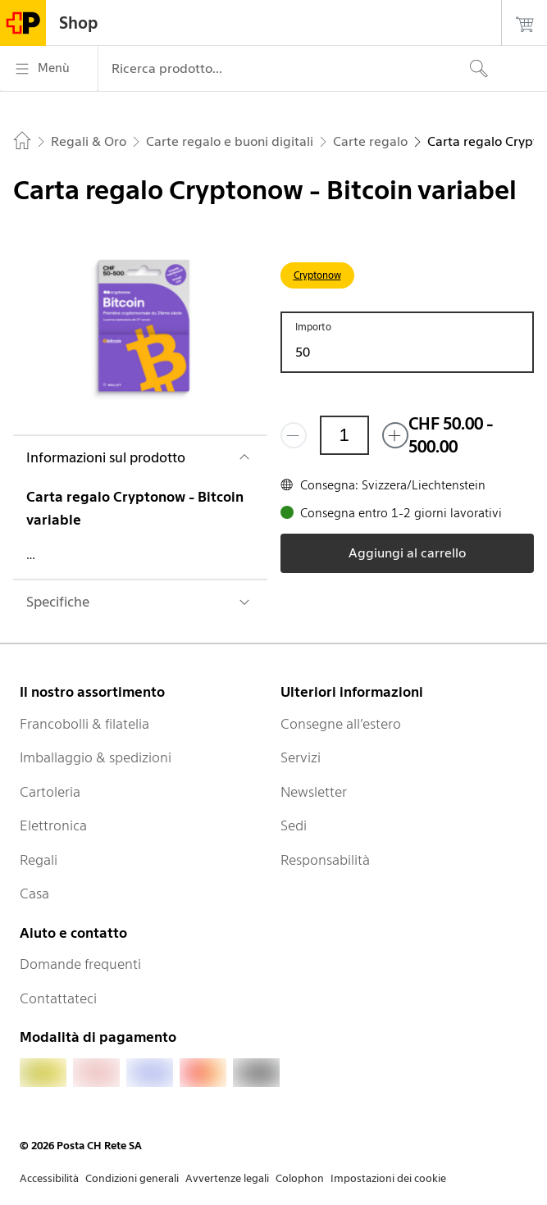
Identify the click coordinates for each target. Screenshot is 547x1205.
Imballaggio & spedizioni (95, 757)
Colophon (300, 1178)
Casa (34, 893)
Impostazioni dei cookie (388, 1178)
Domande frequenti (80, 964)
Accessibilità (49, 1178)
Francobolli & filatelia (84, 724)
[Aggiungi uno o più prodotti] (395, 435)
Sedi (293, 825)
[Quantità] (344, 435)
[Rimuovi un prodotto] (293, 435)
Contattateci (58, 998)
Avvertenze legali (227, 1178)
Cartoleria (50, 792)
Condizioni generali (132, 1178)
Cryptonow (317, 275)
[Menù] (49, 69)
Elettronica (53, 825)
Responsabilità (325, 860)
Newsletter (313, 792)
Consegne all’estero (340, 724)
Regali (38, 860)
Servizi (300, 757)
